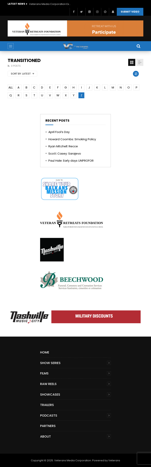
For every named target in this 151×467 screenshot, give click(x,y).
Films (44, 373)
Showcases (50, 394)
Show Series (50, 363)
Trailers (47, 405)
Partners (48, 426)
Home (44, 352)
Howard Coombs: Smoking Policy (72, 139)
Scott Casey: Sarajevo (64, 153)
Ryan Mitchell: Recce (63, 146)
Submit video (130, 11)
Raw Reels (48, 384)
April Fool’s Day (59, 132)
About (45, 436)
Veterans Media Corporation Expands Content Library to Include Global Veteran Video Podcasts (50, 4)
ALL (10, 87)
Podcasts (48, 415)
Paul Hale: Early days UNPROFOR (71, 160)
